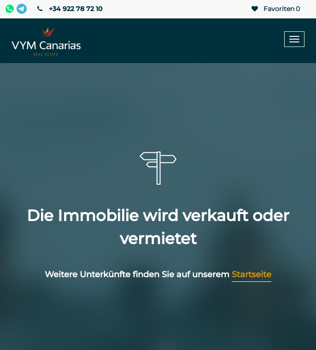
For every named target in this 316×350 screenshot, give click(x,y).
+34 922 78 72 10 (68, 9)
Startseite (251, 274)
